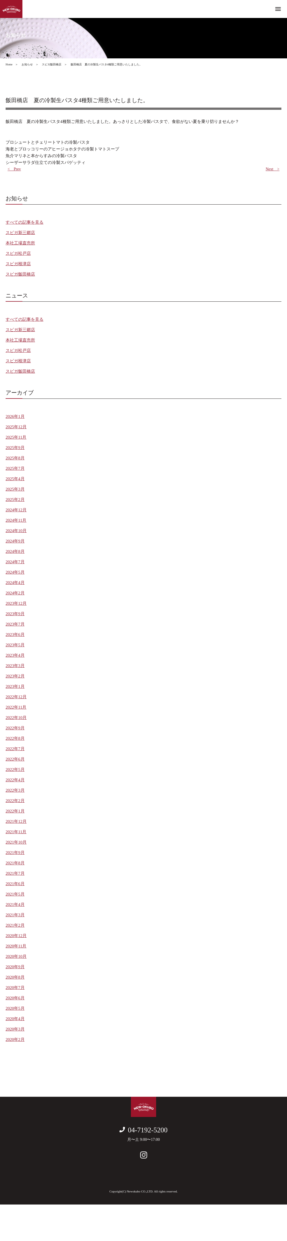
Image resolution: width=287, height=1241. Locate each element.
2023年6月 (15, 634)
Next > (272, 169)
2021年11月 (16, 832)
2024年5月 (15, 572)
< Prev (14, 169)
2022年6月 (15, 759)
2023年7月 (15, 624)
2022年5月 (15, 769)
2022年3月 (15, 790)
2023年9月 (15, 614)
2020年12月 (16, 935)
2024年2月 (15, 593)
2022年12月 (16, 697)
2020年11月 (16, 946)
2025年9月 (15, 447)
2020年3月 (15, 1029)
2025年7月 (15, 468)
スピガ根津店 (18, 264)
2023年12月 (16, 603)
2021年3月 (15, 915)
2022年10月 (16, 717)
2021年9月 (15, 852)
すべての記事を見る (24, 222)
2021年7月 (15, 873)
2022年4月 (15, 780)
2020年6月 (15, 998)
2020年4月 (15, 1018)
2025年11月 (16, 437)
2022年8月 (15, 738)
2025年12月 (16, 427)
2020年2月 (15, 1039)
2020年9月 (15, 967)
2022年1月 (15, 811)
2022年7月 (15, 749)
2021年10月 (16, 842)
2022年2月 (15, 800)
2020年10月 (16, 956)
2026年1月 (15, 416)
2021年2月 (15, 925)
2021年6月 (15, 883)
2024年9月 (15, 541)
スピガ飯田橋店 (20, 274)
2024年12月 (16, 510)
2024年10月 (16, 530)
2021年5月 (15, 894)
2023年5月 (15, 645)
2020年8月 (15, 977)
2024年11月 (16, 520)
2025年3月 (15, 489)
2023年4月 (15, 655)
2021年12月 (16, 821)
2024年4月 (15, 582)
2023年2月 (15, 676)
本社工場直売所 (20, 243)
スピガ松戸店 (18, 253)
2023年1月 (15, 686)
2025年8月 (15, 458)
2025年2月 (15, 499)
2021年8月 (15, 863)
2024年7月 (15, 562)
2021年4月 (15, 904)
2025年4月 (15, 479)
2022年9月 (15, 728)
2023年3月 (15, 665)
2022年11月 (16, 707)
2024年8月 (15, 551)
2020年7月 (15, 987)
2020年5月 (15, 1008)
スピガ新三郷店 (20, 232)
